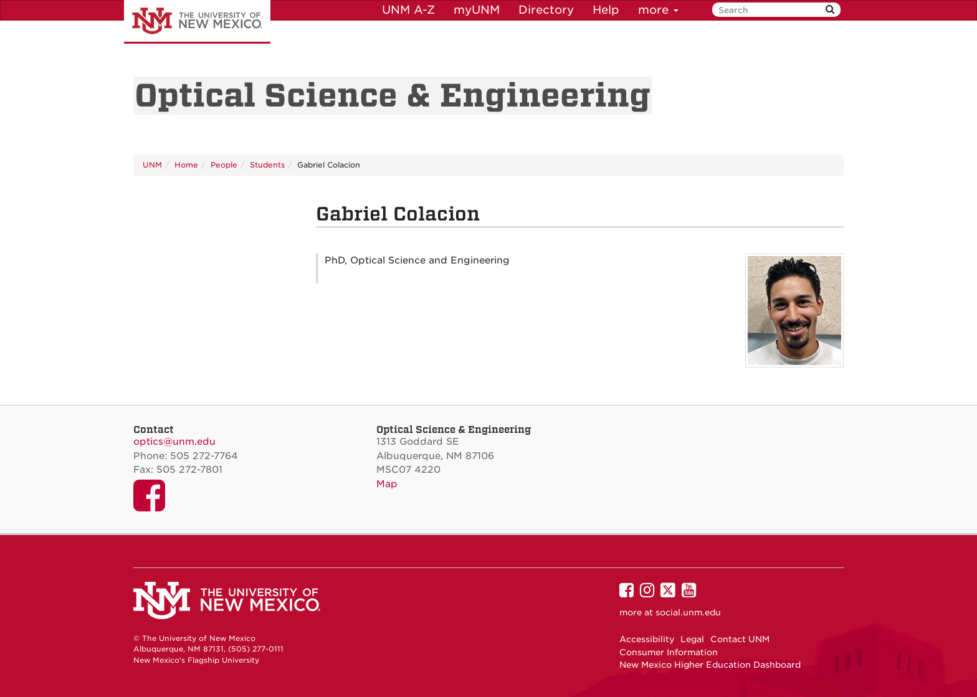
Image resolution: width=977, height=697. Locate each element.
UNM (152, 164)
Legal (692, 639)
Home (186, 164)
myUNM (477, 9)
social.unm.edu (688, 612)
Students (267, 164)
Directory (546, 9)
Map (387, 484)
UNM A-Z (408, 9)
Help (606, 9)
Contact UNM (740, 639)
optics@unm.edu (174, 441)
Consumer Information (668, 652)
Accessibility (646, 639)
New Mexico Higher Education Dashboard (710, 665)
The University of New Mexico (197, 22)
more (658, 9)
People (224, 164)
